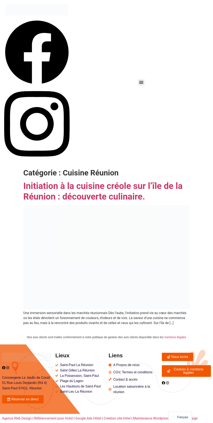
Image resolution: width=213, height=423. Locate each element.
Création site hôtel (117, 418)
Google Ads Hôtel (88, 418)
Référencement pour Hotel (53, 418)
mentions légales (175, 337)
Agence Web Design (17, 418)
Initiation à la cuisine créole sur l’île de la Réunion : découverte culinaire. (103, 191)
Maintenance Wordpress (151, 418)
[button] (141, 82)
